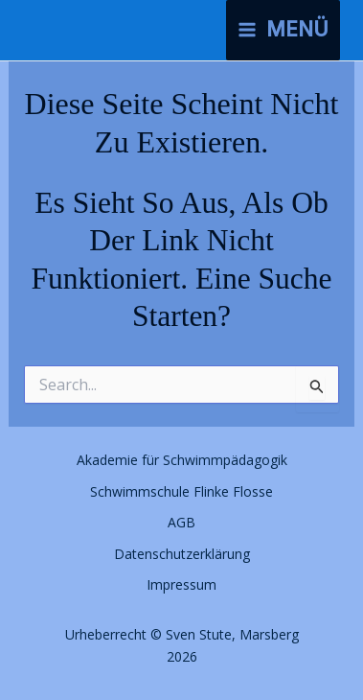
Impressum (181, 584)
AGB (181, 522)
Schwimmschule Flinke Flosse (181, 491)
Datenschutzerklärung (182, 554)
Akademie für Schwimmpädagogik (182, 460)
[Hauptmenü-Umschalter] (283, 30)
